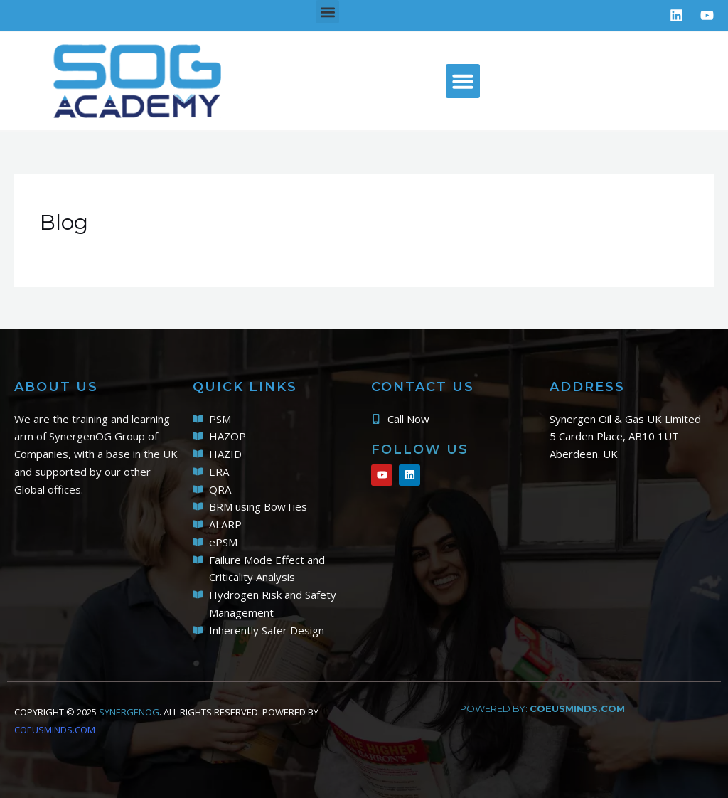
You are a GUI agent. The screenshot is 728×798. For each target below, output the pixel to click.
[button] (327, 11)
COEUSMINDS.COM (54, 729)
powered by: (542, 708)
